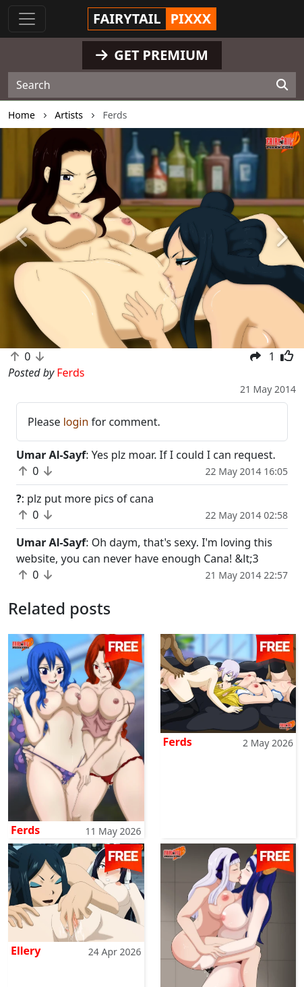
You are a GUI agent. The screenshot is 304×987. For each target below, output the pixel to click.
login (76, 421)
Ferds (25, 830)
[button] (23, 238)
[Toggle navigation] (27, 18)
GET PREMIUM (152, 55)
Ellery (25, 950)
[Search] (282, 85)
